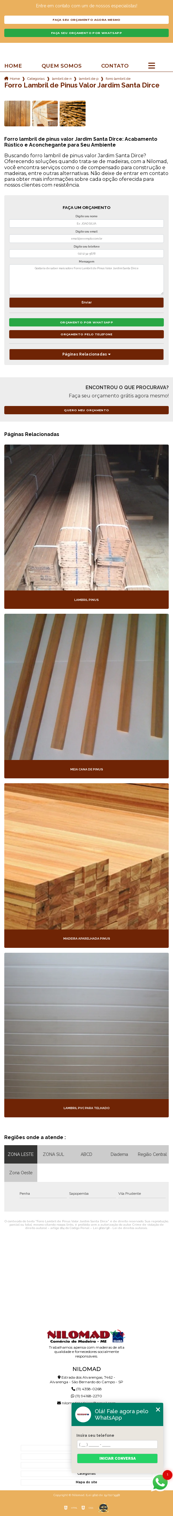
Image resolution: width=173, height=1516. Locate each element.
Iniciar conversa (117, 1458)
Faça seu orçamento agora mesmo (86, 19)
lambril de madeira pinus (62, 78)
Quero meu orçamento (86, 410)
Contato (115, 66)
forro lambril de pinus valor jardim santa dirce (118, 78)
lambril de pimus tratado (88, 78)
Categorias (36, 78)
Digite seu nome (86, 216)
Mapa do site (86, 1482)
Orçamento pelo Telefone (86, 334)
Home (13, 66)
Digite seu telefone (87, 246)
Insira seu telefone (95, 1435)
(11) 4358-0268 (87, 1389)
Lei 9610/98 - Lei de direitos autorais (120, 1228)
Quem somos (62, 66)
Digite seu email (86, 231)
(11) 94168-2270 (86, 1396)
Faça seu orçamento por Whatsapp (86, 33)
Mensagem (86, 261)
